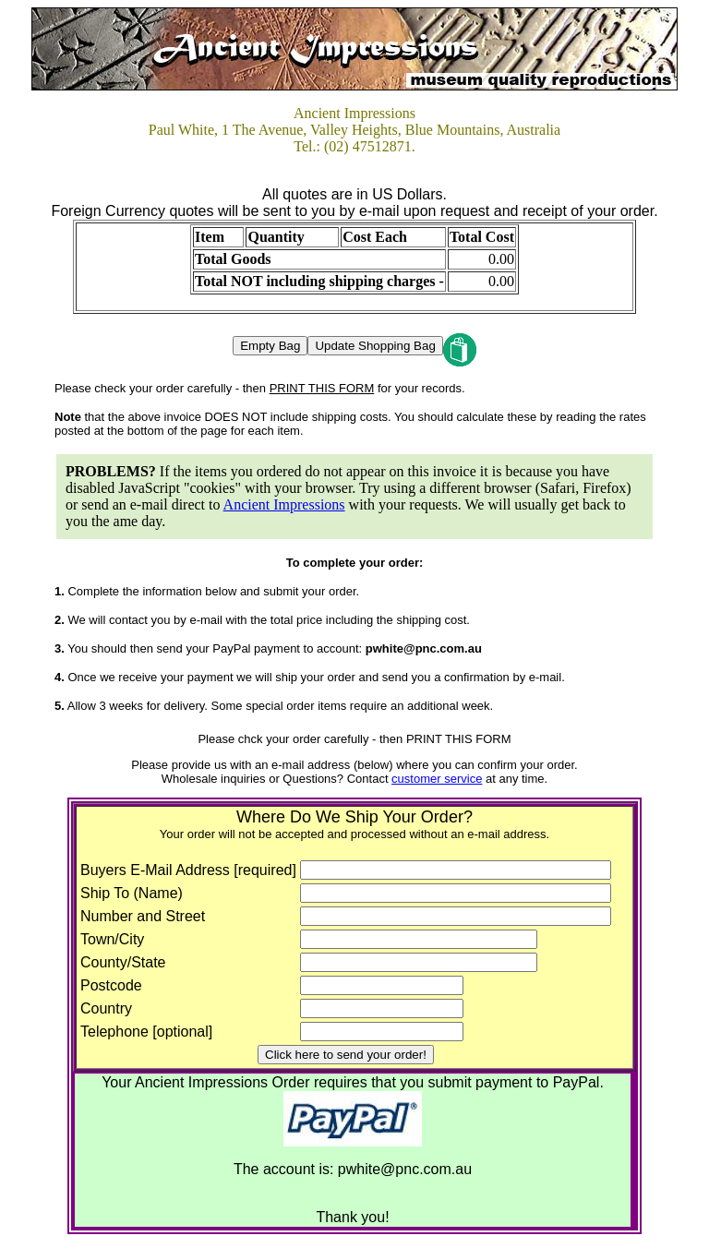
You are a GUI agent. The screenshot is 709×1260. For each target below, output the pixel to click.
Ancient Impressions (284, 504)
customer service (436, 779)
